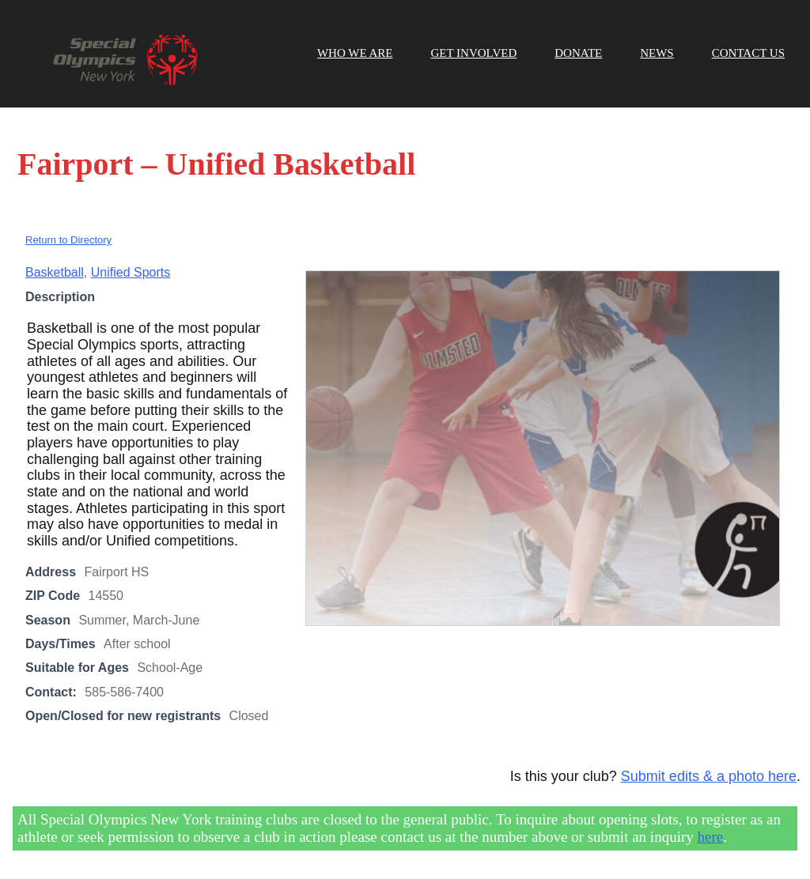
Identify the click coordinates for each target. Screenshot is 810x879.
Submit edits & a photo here (709, 776)
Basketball (54, 272)
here (711, 836)
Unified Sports (131, 272)
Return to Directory (68, 240)
